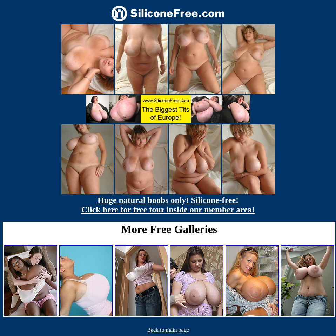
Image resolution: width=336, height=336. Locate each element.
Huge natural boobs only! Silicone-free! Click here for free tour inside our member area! (168, 205)
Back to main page (168, 330)
